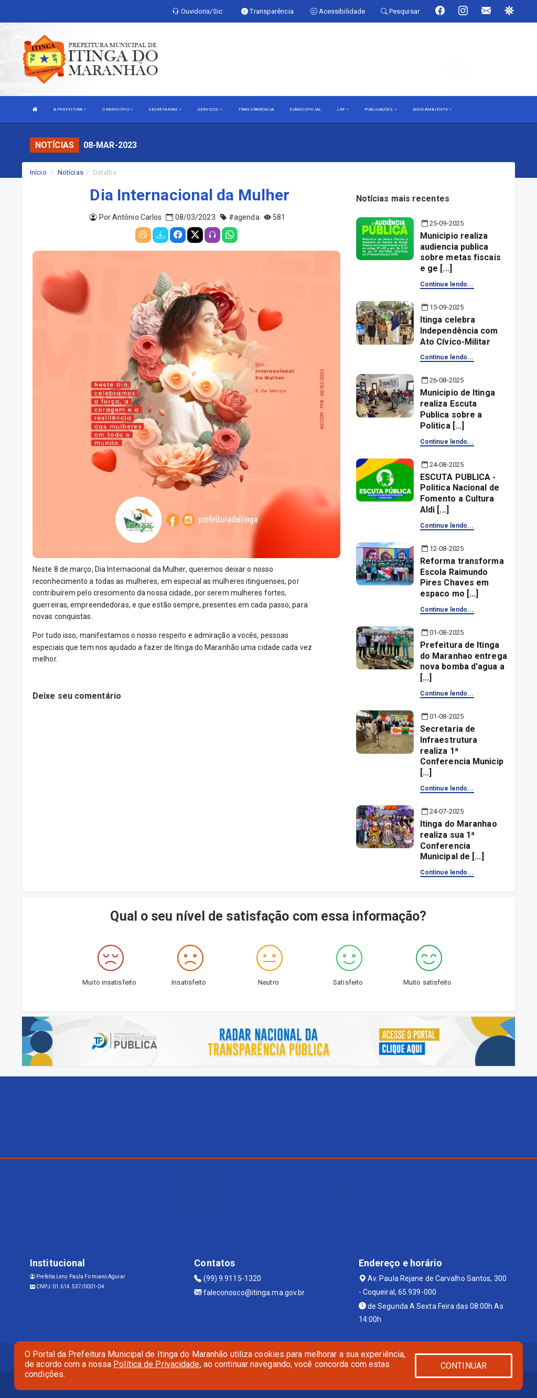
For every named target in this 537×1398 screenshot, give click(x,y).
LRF (343, 109)
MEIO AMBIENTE (432, 109)
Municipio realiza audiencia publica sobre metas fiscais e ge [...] (460, 252)
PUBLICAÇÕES (380, 109)
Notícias (70, 172)
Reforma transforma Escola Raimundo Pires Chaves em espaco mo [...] (462, 577)
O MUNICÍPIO (117, 109)
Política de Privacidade (156, 1364)
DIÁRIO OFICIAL (305, 109)
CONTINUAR (464, 1366)
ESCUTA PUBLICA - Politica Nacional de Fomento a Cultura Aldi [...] (459, 493)
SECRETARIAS (164, 109)
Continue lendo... (447, 284)
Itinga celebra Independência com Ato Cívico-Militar (459, 331)
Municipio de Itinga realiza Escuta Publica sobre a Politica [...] (457, 409)
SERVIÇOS (209, 109)
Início (38, 172)
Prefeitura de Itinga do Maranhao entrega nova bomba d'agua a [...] (463, 661)
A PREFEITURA (69, 109)
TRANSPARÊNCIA (256, 109)
